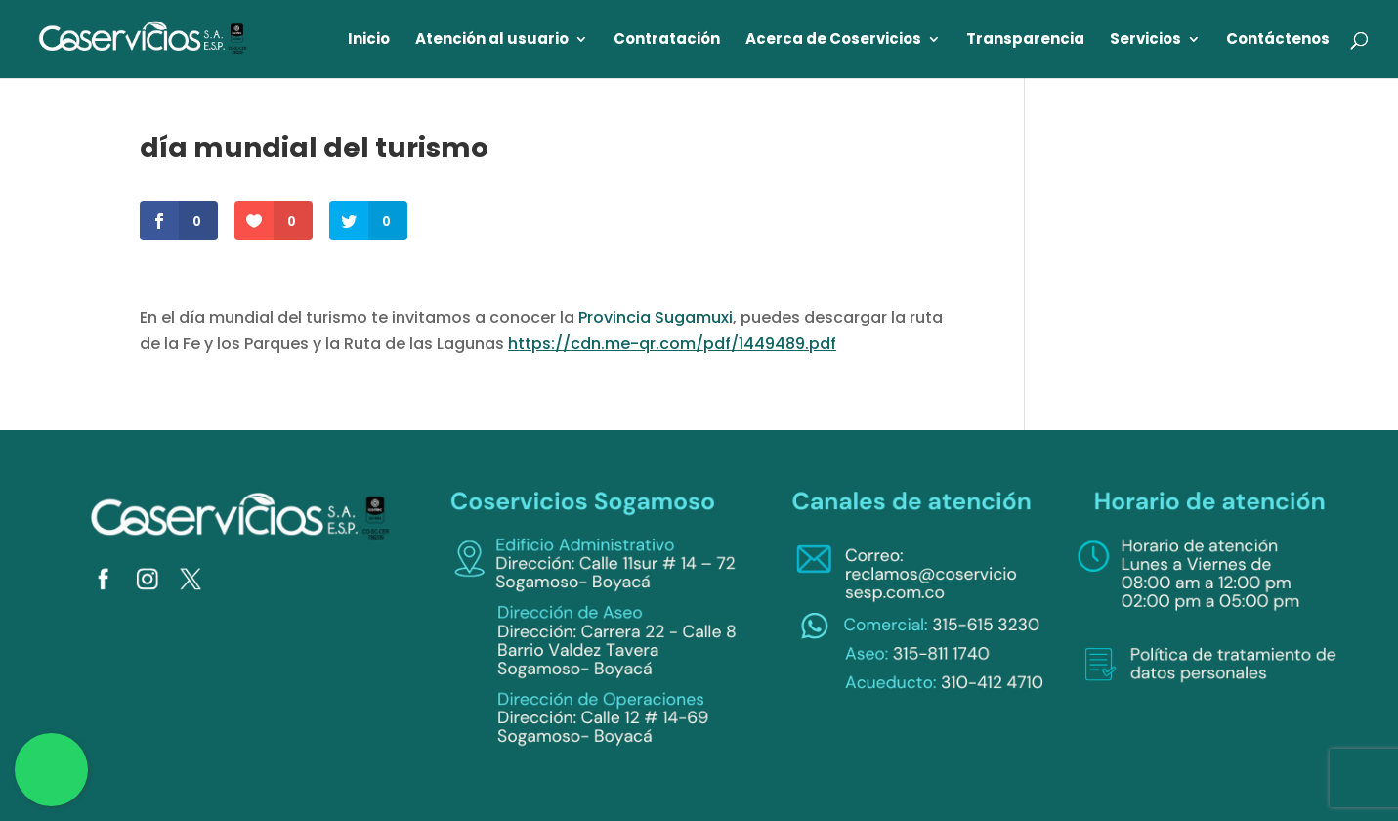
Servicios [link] (1145, 40)
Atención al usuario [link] (492, 40)
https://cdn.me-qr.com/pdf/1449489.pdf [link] (672, 343)
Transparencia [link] (1025, 40)
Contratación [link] (667, 40)
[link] (143, 37)
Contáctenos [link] (1278, 40)
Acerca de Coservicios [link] (833, 40)
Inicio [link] (369, 40)
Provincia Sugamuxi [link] (655, 317)
